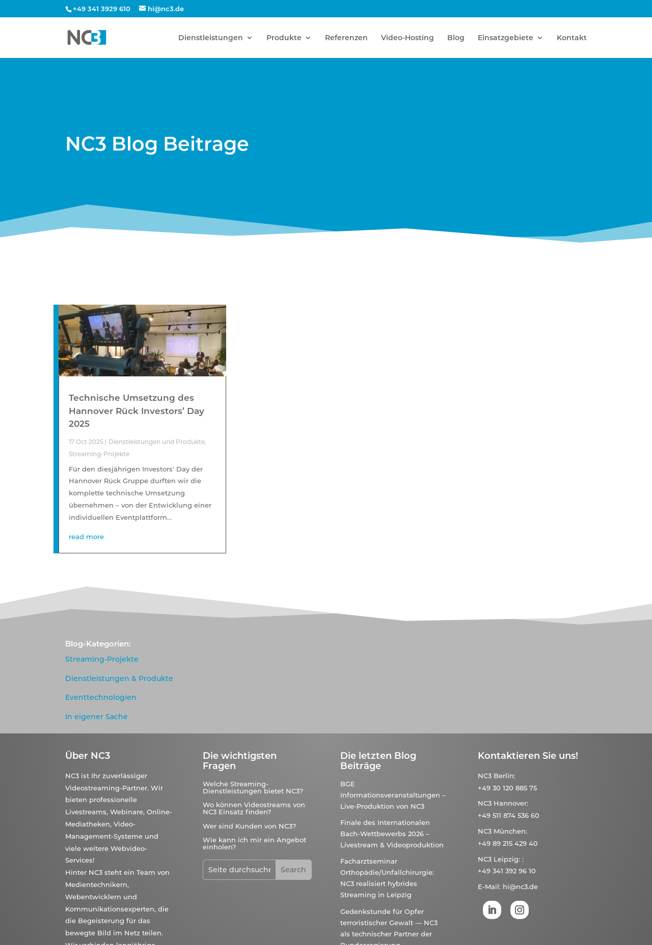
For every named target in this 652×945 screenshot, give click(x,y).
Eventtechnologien (101, 697)
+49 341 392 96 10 (507, 871)
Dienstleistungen (210, 38)
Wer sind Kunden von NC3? (249, 826)
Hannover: (511, 803)
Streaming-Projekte (99, 454)
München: (510, 831)
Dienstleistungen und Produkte (156, 442)
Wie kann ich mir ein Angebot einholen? (254, 843)
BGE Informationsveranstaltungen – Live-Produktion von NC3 (393, 795)
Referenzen (346, 38)
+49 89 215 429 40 (508, 843)
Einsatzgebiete (505, 38)
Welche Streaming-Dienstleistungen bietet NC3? (253, 787)
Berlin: (504, 776)
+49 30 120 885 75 (507, 788)
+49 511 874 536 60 (508, 815)
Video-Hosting (407, 38)
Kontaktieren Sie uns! (528, 755)
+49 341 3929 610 (101, 9)
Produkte (284, 38)
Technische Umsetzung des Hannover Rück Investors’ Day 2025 (136, 411)
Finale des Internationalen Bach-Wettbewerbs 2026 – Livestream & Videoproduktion (392, 833)
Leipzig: (507, 859)
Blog (456, 38)
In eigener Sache (96, 716)
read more (86, 537)
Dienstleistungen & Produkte (119, 678)
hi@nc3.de (520, 886)
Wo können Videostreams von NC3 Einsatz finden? (254, 808)
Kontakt (572, 38)
